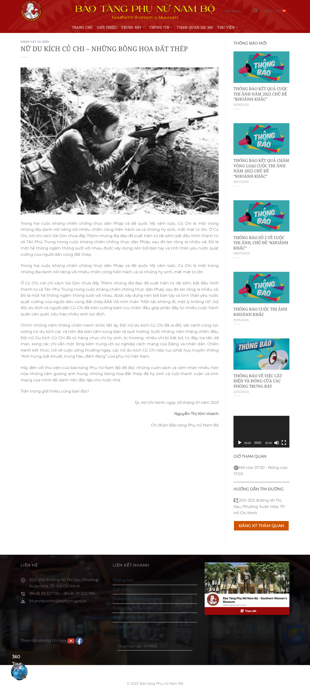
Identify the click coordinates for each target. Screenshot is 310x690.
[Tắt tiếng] (276, 442)
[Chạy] (239, 442)
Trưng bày (133, 27)
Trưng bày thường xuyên (137, 598)
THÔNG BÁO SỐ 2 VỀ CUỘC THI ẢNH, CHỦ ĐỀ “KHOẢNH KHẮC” (260, 243)
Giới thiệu (107, 27)
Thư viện (227, 27)
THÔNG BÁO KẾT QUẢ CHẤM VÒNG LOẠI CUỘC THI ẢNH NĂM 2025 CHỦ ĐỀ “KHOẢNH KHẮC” (261, 168)
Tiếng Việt (276, 10)
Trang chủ (82, 27)
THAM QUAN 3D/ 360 (195, 27)
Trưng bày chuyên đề (133, 608)
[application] (261, 431)
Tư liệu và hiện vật (130, 627)
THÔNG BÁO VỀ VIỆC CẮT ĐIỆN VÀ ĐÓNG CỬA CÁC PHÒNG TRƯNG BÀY (257, 381)
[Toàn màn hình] (283, 442)
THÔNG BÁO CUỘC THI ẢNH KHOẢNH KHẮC (260, 311)
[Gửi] (255, 11)
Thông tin (160, 27)
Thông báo (123, 580)
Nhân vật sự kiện (35, 41)
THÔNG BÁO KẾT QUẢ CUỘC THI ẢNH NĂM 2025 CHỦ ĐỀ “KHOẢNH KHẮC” (260, 94)
